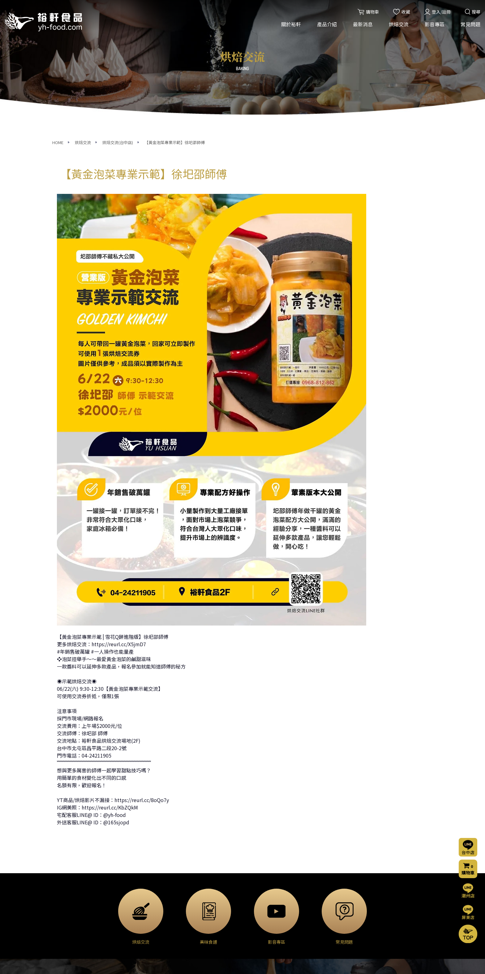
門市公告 (190, 903)
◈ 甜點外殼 (130, 913)
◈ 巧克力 (128, 904)
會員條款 (315, 938)
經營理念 (65, 895)
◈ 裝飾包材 (130, 939)
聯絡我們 (316, 896)
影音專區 (434, 24)
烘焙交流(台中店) (260, 887)
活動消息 (190, 887)
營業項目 (65, 903)
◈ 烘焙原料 (130, 887)
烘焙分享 (252, 903)
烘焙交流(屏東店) (260, 895)
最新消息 (363, 24)
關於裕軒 (291, 24)
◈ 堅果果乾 (130, 921)
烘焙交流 (399, 24)
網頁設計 (325, 964)
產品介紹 (327, 24)
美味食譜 (252, 912)
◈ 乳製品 (128, 895)
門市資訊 (315, 922)
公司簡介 (65, 887)
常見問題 (470, 24)
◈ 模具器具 (130, 930)
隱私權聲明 (317, 930)
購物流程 (315, 913)
